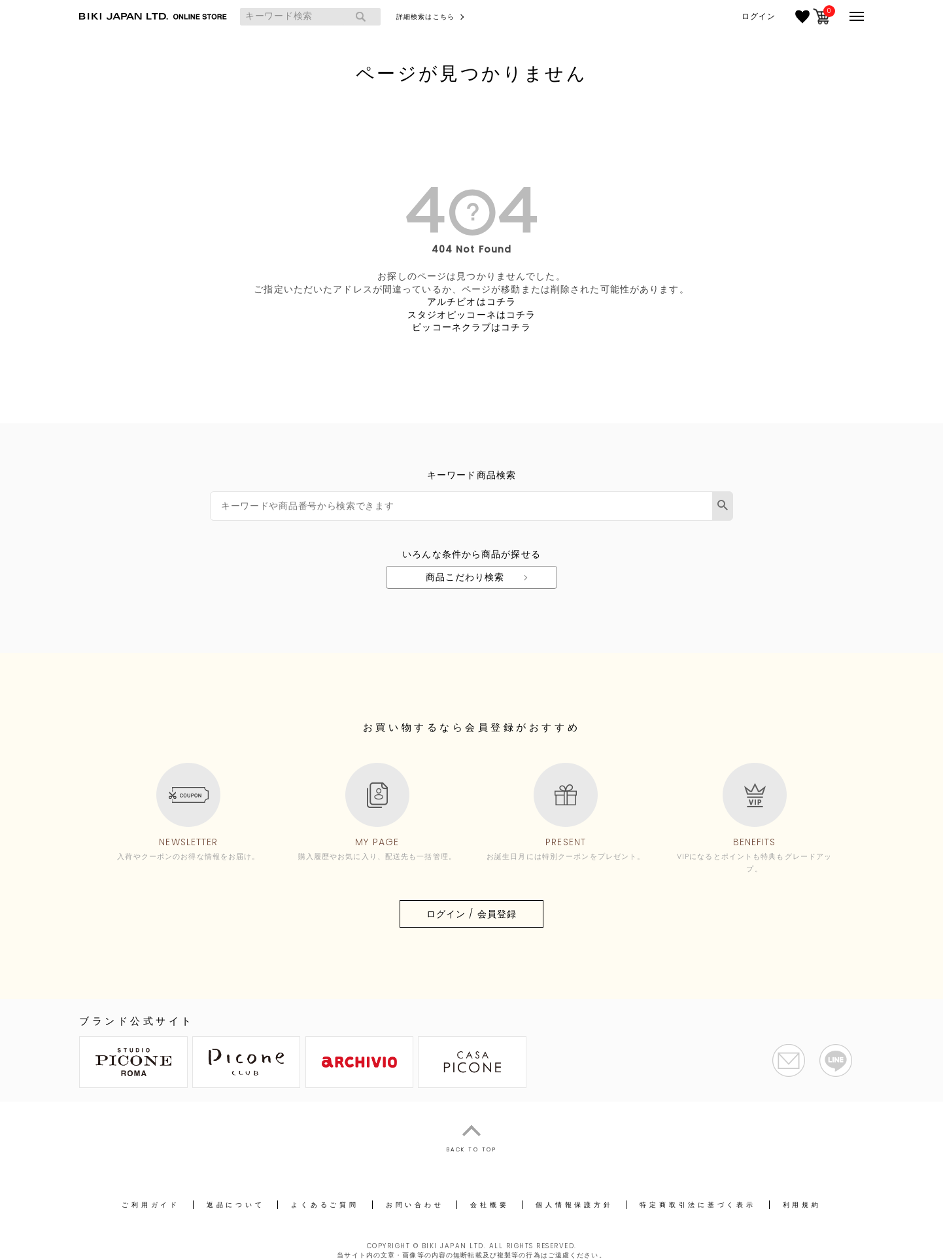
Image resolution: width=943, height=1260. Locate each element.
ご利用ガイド (151, 1204)
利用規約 (802, 1204)
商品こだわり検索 (465, 577)
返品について (236, 1204)
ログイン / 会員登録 (471, 913)
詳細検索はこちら (425, 17)
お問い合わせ (415, 1204)
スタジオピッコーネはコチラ (471, 314)
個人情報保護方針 (574, 1204)
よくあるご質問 (324, 1204)
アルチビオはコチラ (471, 301)
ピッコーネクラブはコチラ (471, 327)
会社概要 (489, 1204)
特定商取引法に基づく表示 (697, 1204)
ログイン (759, 16)
